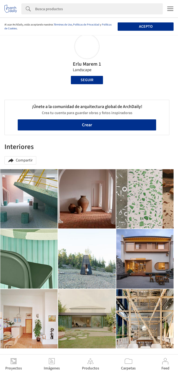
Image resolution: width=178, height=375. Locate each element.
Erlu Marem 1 (87, 64)
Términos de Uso (63, 25)
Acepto (146, 26)
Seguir (87, 80)
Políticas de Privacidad (86, 25)
